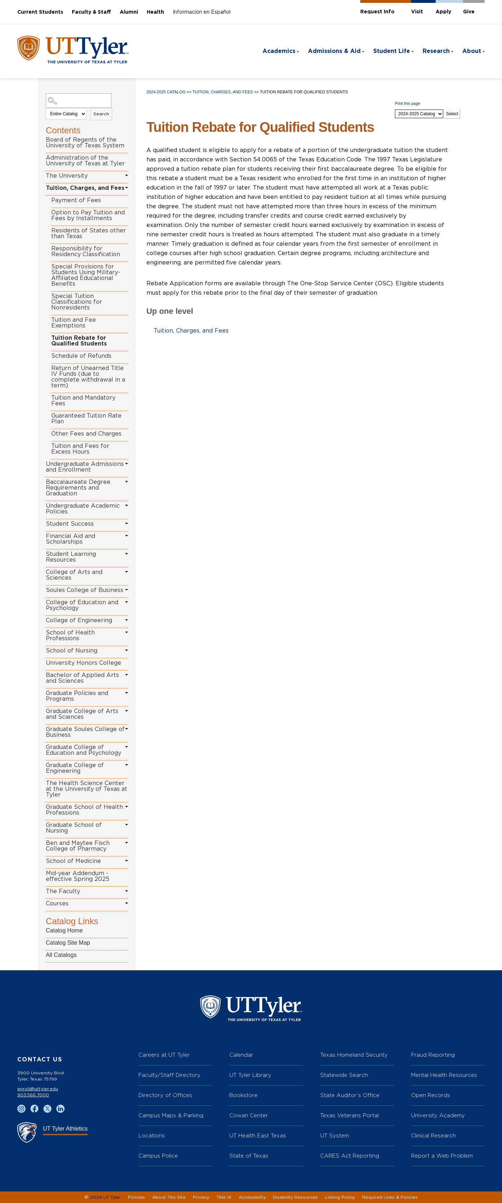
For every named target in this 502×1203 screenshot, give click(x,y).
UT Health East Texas (257, 1135)
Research (436, 51)
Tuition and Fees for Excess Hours (80, 449)
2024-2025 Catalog (165, 92)
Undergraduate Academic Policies (83, 508)
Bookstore (243, 1095)
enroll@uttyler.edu (37, 1089)
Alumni (129, 12)
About (471, 51)
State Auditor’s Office (349, 1095)
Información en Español (201, 12)
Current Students (40, 12)
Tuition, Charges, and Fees (85, 188)
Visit (417, 11)
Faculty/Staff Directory (169, 1075)
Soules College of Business (84, 590)
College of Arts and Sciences (74, 575)
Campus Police (158, 1155)
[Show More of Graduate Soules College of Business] (126, 729)
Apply (443, 11)
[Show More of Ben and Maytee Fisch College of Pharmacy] (126, 842)
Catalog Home (64, 930)
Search (101, 114)
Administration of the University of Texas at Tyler (85, 160)
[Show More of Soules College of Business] (126, 590)
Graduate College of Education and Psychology (83, 750)
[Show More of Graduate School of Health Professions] (126, 806)
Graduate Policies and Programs (77, 696)
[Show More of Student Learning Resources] (126, 553)
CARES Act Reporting (349, 1155)
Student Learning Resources (71, 557)
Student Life (391, 51)
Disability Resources (295, 1197)
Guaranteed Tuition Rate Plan (86, 418)
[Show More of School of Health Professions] (126, 632)
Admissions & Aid (334, 51)
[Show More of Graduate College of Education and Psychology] (126, 747)
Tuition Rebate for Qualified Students (79, 341)
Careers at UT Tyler (164, 1054)
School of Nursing (71, 651)
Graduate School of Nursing (74, 828)
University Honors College (83, 663)
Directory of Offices (165, 1095)
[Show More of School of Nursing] (126, 650)
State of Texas (248, 1155)
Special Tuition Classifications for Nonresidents (76, 302)
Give (469, 11)
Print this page (407, 103)
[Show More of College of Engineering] (126, 620)
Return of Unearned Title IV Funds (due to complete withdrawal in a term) (88, 376)
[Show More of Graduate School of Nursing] (126, 824)
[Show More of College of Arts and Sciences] (126, 571)
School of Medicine (73, 861)
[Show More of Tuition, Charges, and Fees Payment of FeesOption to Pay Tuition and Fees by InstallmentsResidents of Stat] (126, 187)
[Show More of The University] (126, 175)
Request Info (377, 11)
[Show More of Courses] (126, 903)
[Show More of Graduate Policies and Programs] (126, 693)
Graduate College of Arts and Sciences (82, 714)
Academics (279, 51)
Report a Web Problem (442, 1155)
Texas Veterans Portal (349, 1115)
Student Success (70, 524)
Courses (57, 903)
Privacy (201, 1197)
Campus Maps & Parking (170, 1115)
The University (67, 176)
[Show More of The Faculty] (126, 891)
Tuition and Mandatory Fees (83, 400)
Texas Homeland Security (354, 1054)
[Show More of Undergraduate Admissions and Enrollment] (126, 463)
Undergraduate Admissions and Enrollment (85, 467)
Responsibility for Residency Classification (85, 251)
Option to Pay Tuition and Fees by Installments (88, 215)
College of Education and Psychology (82, 605)
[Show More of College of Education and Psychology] (126, 602)
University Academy (438, 1115)
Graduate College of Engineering (75, 768)
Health (155, 12)
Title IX (224, 1197)
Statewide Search (344, 1075)
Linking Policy (340, 1197)
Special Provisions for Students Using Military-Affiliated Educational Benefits (85, 275)
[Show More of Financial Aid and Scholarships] (126, 535)
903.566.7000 (33, 1095)
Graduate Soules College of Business (85, 732)
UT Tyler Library (250, 1075)
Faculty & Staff (91, 12)
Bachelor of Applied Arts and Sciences (82, 678)
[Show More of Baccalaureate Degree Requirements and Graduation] (126, 481)
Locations (151, 1135)
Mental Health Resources (444, 1075)
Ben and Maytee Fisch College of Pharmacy (78, 846)
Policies (136, 1197)
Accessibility (252, 1197)
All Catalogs (61, 955)
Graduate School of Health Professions (84, 810)
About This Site (169, 1197)
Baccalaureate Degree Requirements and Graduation (78, 487)
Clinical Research (433, 1135)
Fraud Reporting (433, 1054)
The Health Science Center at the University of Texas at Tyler (86, 789)
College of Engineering (79, 620)
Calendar (241, 1054)
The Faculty (63, 891)
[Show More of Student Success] (126, 523)
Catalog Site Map (68, 943)
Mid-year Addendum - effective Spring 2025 (77, 876)
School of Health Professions (70, 635)
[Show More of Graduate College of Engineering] (126, 765)
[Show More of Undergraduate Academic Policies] (126, 505)
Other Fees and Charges (86, 434)
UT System (334, 1135)
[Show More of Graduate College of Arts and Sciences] (126, 711)
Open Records (430, 1095)
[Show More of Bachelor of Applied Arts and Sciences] (126, 675)
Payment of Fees (76, 200)
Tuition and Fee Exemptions (73, 323)
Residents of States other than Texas (88, 233)
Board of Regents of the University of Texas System (85, 142)
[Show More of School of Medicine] (126, 860)
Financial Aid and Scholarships (70, 539)
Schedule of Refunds (81, 356)
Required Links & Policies (390, 1197)
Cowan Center (248, 1115)
